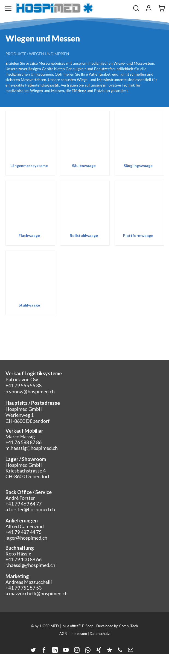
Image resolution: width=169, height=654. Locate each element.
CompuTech (128, 626)
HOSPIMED (49, 626)
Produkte (15, 53)
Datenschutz (100, 633)
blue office (72, 625)
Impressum (78, 633)
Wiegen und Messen (49, 53)
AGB (63, 633)
